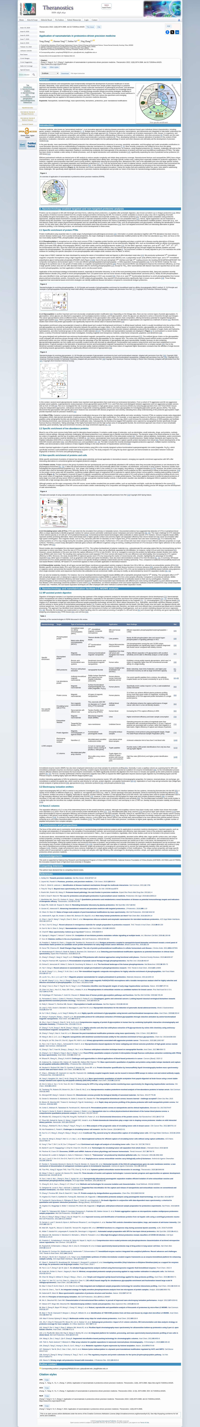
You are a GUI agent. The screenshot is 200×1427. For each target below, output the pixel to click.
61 (54, 545)
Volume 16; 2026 (26, 47)
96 (177, 793)
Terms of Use (144, 1422)
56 (154, 468)
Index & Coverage (26, 66)
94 (97, 791)
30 (111, 314)
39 (163, 344)
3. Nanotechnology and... (28, 94)
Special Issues (25, 70)
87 (50, 774)
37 (99, 331)
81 (139, 610)
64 (177, 565)
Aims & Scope (32, 20)
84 (87, 612)
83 (73, 612)
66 (108, 569)
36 (110, 348)
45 (157, 440)
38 (160, 333)
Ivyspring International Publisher (105, 1421)
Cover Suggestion (26, 62)
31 (56, 320)
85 (126, 768)
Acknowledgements (28, 100)
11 (49, 154)
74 (162, 598)
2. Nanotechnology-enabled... (28, 90)
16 (137, 217)
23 (123, 246)
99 (138, 798)
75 (165, 598)
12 (98, 163)
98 (163, 796)
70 (97, 579)
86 (155, 770)
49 (98, 442)
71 (160, 581)
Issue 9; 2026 (24, 31)
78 (161, 600)
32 (169, 320)
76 (142, 600)
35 (97, 331)
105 (175, 757)
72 (89, 583)
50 (81, 452)
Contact (94, 20)
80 (43, 610)
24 (142, 255)
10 (129, 152)
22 (55, 243)
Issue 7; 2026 (24, 39)
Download (65, 73)
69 (169, 571)
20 (59, 236)
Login (86, 20)
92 (102, 783)
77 (145, 600)
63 (49, 558)
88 (91, 776)
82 (59, 612)
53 (152, 468)
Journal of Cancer (27, 124)
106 (87, 844)
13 (101, 163)
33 (123, 322)
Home (21, 20)
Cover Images (25, 58)
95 (176, 791)
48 (96, 442)
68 (166, 571)
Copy (44, 67)
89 (132, 781)
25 (93, 260)
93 (123, 783)
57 (173, 483)
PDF (168, 26)
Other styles (54, 67)
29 (163, 278)
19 (115, 234)
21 (161, 236)
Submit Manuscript (74, 20)
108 (90, 844)
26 (114, 264)
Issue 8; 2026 (24, 35)
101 (105, 812)
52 (63, 466)
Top (27, 85)
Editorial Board (46, 20)
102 (175, 748)
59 (149, 533)
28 (114, 276)
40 (56, 406)
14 (89, 165)
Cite (98, 27)
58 (146, 533)
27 (113, 266)
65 (151, 567)
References (27, 102)
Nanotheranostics (27, 108)
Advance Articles (26, 51)
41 (75, 412)
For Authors (59, 20)
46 (62, 442)
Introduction (27, 87)
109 (48, 848)
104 (54, 817)
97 (40, 794)
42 (106, 425)
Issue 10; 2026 (25, 28)
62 (175, 550)
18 (119, 224)
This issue (90, 27)
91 (134, 781)
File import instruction (78, 73)
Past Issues (24, 54)
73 (165, 597)
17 (138, 219)
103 (173, 812)
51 (60, 466)
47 (80, 442)
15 (173, 213)
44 (88, 438)
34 (108, 329)
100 (175, 740)
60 (159, 539)
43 (109, 425)
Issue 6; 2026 (24, 43)
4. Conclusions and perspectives (28, 98)
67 (111, 569)
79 (178, 600)
